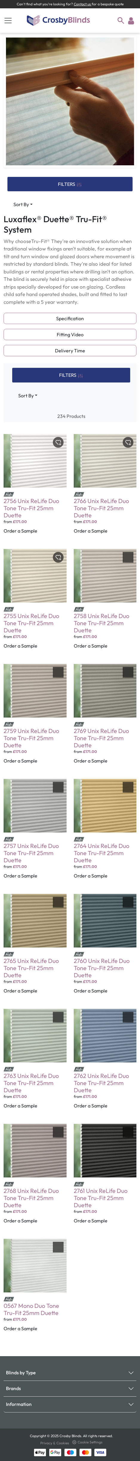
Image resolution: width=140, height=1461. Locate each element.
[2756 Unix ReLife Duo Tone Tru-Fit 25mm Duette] (35, 488)
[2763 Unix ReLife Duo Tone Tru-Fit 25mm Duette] (35, 1063)
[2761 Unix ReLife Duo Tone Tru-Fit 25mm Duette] (105, 1178)
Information (19, 1404)
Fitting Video (70, 334)
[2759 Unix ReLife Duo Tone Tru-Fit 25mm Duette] (35, 718)
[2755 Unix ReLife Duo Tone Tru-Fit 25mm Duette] (35, 603)
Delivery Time (70, 351)
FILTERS (70, 184)
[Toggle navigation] (8, 20)
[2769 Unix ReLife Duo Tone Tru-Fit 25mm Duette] (105, 718)
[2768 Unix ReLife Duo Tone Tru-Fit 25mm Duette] (35, 1178)
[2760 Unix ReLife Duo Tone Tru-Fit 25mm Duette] (105, 948)
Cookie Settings (87, 1442)
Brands (13, 1388)
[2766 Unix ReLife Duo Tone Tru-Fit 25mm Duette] (105, 488)
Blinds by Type (21, 1373)
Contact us (83, 4)
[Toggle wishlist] (58, 442)
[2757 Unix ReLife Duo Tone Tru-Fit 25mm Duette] (35, 833)
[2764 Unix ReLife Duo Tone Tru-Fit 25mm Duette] (105, 833)
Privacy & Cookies (55, 1443)
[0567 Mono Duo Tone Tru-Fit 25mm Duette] (35, 1289)
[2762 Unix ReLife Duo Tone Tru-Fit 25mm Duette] (105, 1063)
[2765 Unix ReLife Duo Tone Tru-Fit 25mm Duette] (35, 948)
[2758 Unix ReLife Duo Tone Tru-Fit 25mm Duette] (105, 603)
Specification (70, 318)
